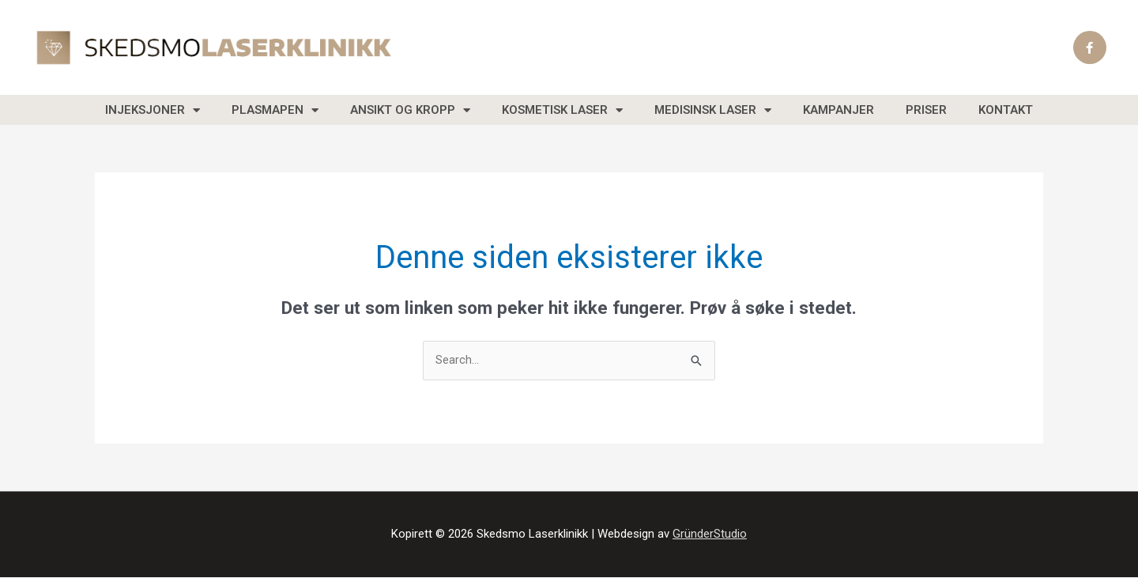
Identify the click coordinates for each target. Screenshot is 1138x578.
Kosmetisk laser (562, 110)
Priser (926, 110)
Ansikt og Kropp (410, 110)
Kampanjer (838, 110)
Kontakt (1005, 110)
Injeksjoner (152, 110)
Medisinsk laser (712, 110)
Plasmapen (275, 110)
